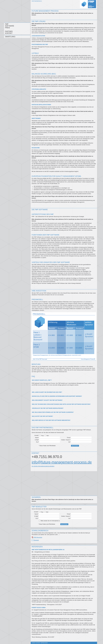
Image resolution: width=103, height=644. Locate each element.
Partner (9, 31)
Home (33, 642)
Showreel (36, 540)
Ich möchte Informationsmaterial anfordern (43, 466)
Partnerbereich (37, 1)
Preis (7, 28)
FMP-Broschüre (38, 537)
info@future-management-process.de (62, 462)
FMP (6, 24)
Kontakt (8, 33)
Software (9, 26)
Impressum (44, 642)
